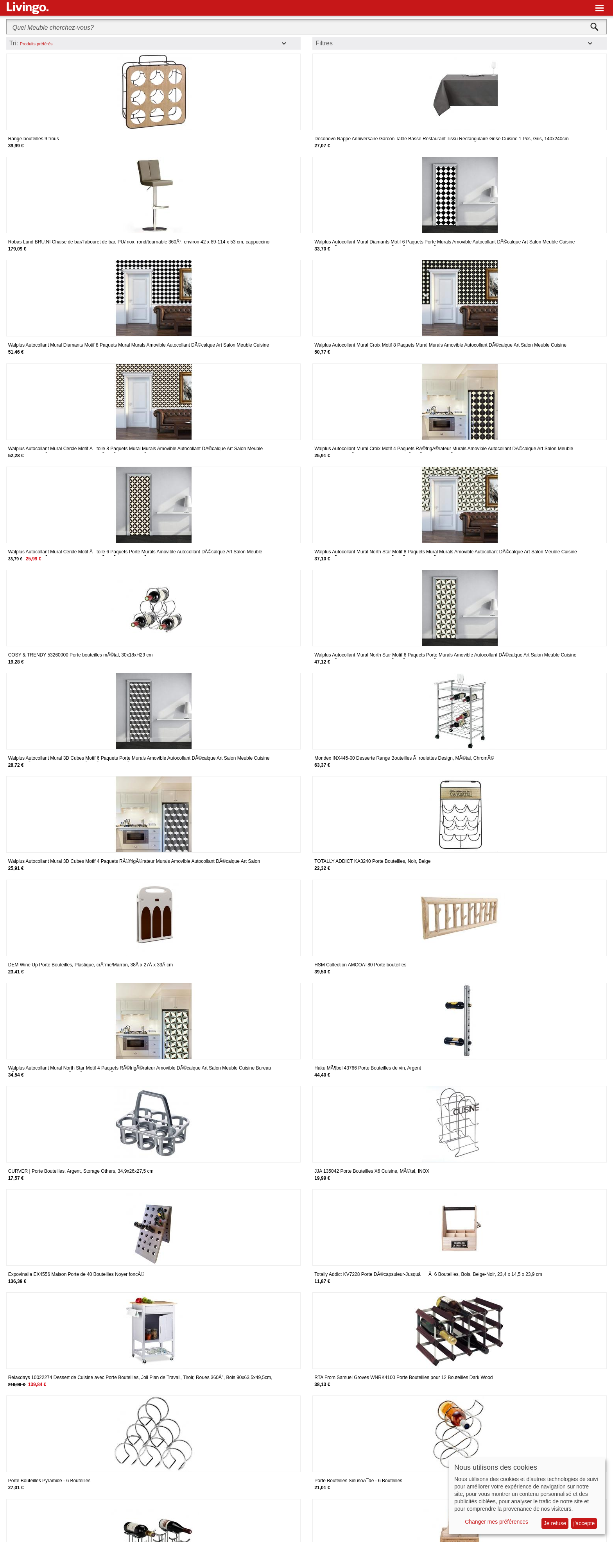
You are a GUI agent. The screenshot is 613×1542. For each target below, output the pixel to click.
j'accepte (584, 1523)
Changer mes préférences (496, 1522)
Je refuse (555, 1523)
